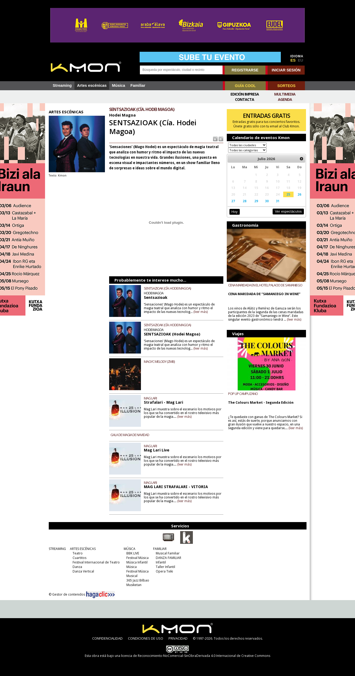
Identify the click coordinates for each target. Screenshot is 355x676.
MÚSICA (129, 548)
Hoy (234, 212)
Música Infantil (137, 562)
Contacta (244, 99)
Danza (77, 567)
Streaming (62, 85)
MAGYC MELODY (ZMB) (159, 361)
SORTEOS (286, 86)
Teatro (78, 553)
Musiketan (133, 585)
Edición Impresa (244, 94)
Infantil (161, 562)
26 (299, 194)
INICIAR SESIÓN (286, 70)
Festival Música (137, 558)
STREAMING (57, 548)
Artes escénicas (92, 85)
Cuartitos (79, 558)
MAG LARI (150, 398)
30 (267, 201)
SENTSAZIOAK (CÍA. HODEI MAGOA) (167, 288)
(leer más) (200, 312)
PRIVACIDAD (178, 638)
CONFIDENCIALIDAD (107, 638)
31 (277, 201)
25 (288, 194)
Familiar (137, 85)
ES (293, 60)
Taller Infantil (165, 567)
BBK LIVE (132, 553)
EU (300, 60)
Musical (131, 576)
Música (118, 85)
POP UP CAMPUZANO (243, 393)
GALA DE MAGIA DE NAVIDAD (129, 434)
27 (233, 201)
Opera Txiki (164, 571)
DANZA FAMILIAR (168, 558)
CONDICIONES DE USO (145, 638)
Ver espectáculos (288, 211)
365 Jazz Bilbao (137, 580)
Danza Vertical (83, 571)
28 (244, 201)
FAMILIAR (160, 548)
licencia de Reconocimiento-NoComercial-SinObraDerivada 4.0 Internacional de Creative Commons (195, 655)
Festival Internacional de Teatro (96, 562)
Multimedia (284, 94)
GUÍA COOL (245, 86)
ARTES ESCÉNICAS (83, 548)
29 (256, 201)
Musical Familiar (168, 553)
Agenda (285, 99)
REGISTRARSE (245, 70)
